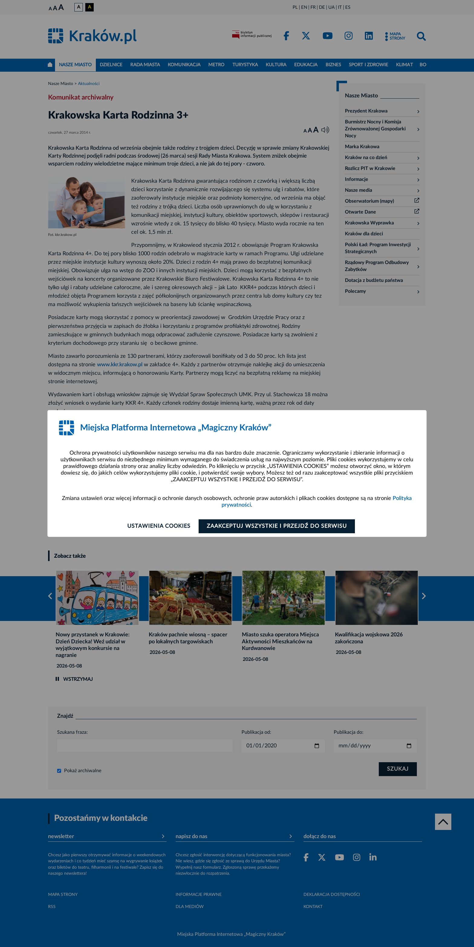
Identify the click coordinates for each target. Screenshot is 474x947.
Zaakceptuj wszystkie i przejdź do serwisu (277, 526)
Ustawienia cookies (158, 526)
